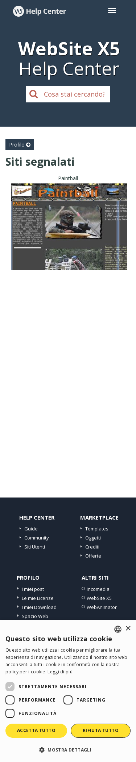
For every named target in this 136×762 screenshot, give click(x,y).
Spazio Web (35, 616)
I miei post (33, 589)
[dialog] (68, 691)
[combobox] (117, 629)
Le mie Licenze (38, 598)
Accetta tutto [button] (36, 730)
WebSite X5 (99, 598)
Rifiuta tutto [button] (101, 730)
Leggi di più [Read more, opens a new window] (60, 672)
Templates (96, 528)
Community (36, 537)
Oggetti (93, 537)
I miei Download (39, 607)
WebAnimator (102, 607)
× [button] (128, 628)
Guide (31, 528)
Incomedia (98, 589)
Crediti (92, 546)
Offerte (93, 556)
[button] (68, 749)
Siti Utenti (34, 546)
